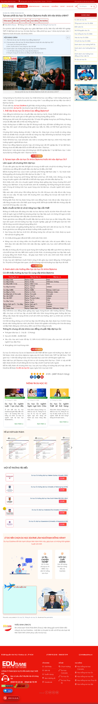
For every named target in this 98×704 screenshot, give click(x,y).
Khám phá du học (35, 6)
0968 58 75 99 (63, 655)
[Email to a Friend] (38, 377)
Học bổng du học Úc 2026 (83, 34)
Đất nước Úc (79, 27)
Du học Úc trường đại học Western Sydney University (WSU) (49, 475)
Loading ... (20, 601)
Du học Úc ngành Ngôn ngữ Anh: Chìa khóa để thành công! (36, 406)
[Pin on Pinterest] (42, 377)
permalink (50, 617)
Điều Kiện (16, 21)
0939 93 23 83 (52, 655)
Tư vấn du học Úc (81, 20)
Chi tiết (62, 478)
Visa (28, 21)
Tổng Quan (8, 21)
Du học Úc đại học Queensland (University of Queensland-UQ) (48, 521)
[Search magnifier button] (94, 6)
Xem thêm (18, 424)
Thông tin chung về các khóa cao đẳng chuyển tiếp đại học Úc (25, 53)
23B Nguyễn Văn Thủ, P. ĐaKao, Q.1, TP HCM (18, 655)
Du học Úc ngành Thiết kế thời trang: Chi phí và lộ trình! (59, 406)
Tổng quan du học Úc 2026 (84, 23)
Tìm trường (44, 21)
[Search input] (84, 6)
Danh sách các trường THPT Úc (85, 44)
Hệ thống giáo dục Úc (82, 30)
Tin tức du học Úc (80, 59)
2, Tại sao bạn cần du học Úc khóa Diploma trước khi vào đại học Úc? (29, 42)
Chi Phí (23, 21)
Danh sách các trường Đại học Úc (85, 49)
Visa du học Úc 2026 (81, 37)
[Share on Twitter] (35, 377)
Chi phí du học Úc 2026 (82, 41)
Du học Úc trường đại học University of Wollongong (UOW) (49, 487)
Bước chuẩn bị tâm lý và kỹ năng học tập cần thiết (21, 46)
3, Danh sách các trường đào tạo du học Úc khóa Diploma (25, 48)
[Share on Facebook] (31, 377)
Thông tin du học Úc (17, 13)
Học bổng (55, 6)
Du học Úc (6, 13)
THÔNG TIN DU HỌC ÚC (36, 383)
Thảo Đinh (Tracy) (10, 25)
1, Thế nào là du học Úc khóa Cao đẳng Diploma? (22, 40)
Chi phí (63, 6)
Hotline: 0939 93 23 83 (8, 1)
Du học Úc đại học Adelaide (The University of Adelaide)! (50, 510)
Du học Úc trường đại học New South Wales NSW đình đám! (49, 498)
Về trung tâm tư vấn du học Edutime (84, 1)
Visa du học (46, 6)
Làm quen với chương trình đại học (17, 44)
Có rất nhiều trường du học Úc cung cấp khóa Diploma (23, 51)
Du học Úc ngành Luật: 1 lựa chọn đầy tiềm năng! (14, 406)
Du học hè (70, 6)
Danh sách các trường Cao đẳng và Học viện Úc (84, 55)
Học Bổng (34, 21)
